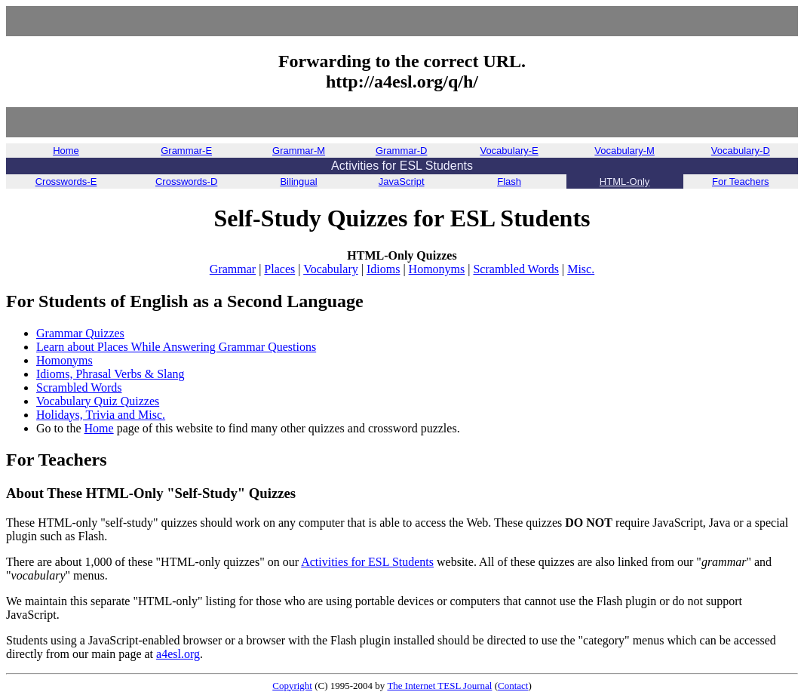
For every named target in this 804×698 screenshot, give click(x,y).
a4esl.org (178, 653)
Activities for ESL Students (367, 561)
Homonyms (437, 269)
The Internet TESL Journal (439, 685)
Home (99, 428)
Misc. (580, 269)
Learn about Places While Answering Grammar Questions (176, 346)
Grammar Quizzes (80, 333)
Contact (513, 685)
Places (279, 269)
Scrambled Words (516, 269)
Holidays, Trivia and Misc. (100, 414)
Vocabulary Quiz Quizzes (97, 401)
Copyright (292, 685)
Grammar (233, 269)
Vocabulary (330, 269)
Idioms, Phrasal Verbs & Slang (110, 373)
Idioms (383, 269)
